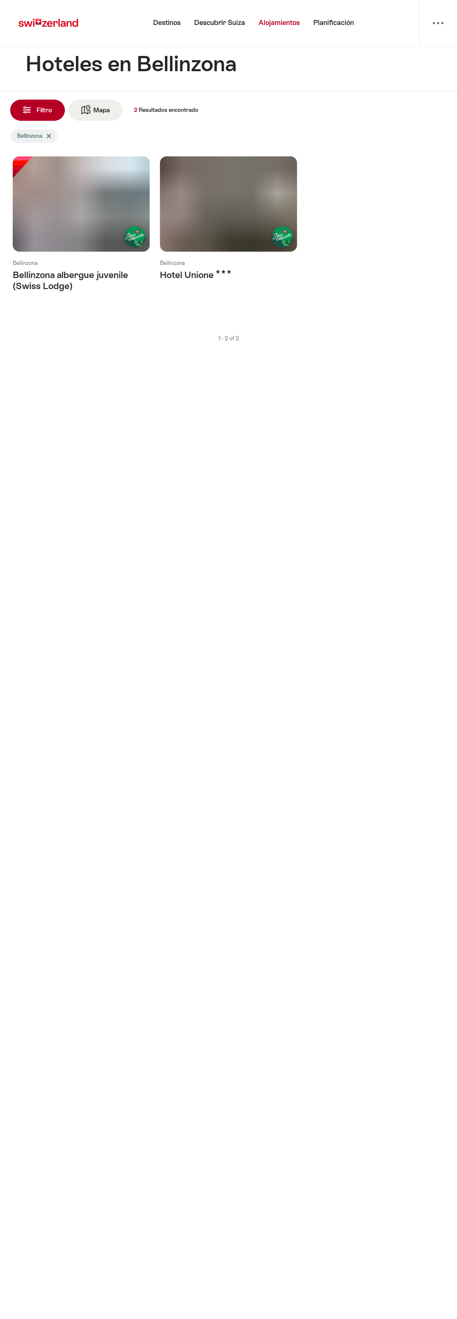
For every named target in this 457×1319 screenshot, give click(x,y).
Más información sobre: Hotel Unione (228, 226)
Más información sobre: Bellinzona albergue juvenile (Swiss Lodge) (81, 232)
